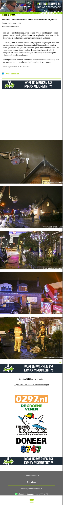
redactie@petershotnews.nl (31, 488)
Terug (60, 362)
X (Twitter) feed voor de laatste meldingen (31, 384)
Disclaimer (31, 482)
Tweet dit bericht (12, 74)
